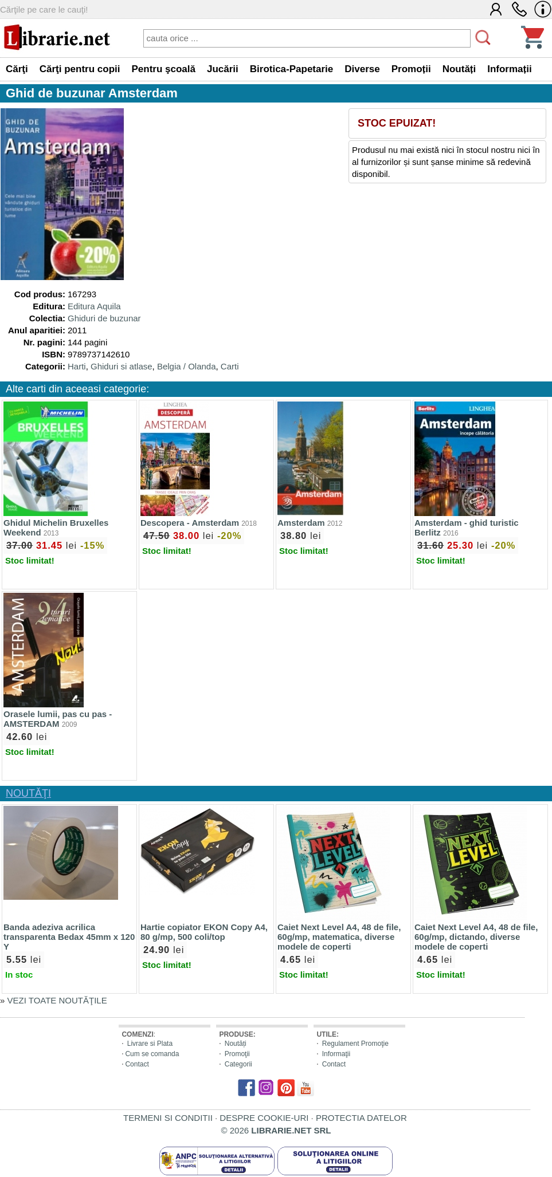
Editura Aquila (94, 306)
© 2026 (276, 1130)
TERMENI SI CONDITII (168, 1118)
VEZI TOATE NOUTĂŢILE (57, 1000)
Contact (136, 1064)
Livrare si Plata (150, 1044)
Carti (230, 366)
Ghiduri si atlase (121, 366)
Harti (77, 366)
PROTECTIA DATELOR (361, 1118)
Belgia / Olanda (186, 366)
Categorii (238, 1064)
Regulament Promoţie (355, 1044)
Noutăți (235, 1044)
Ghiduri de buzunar (104, 318)
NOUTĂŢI (28, 793)
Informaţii (336, 1054)
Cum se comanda (152, 1054)
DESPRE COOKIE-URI (264, 1118)
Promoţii (237, 1054)
